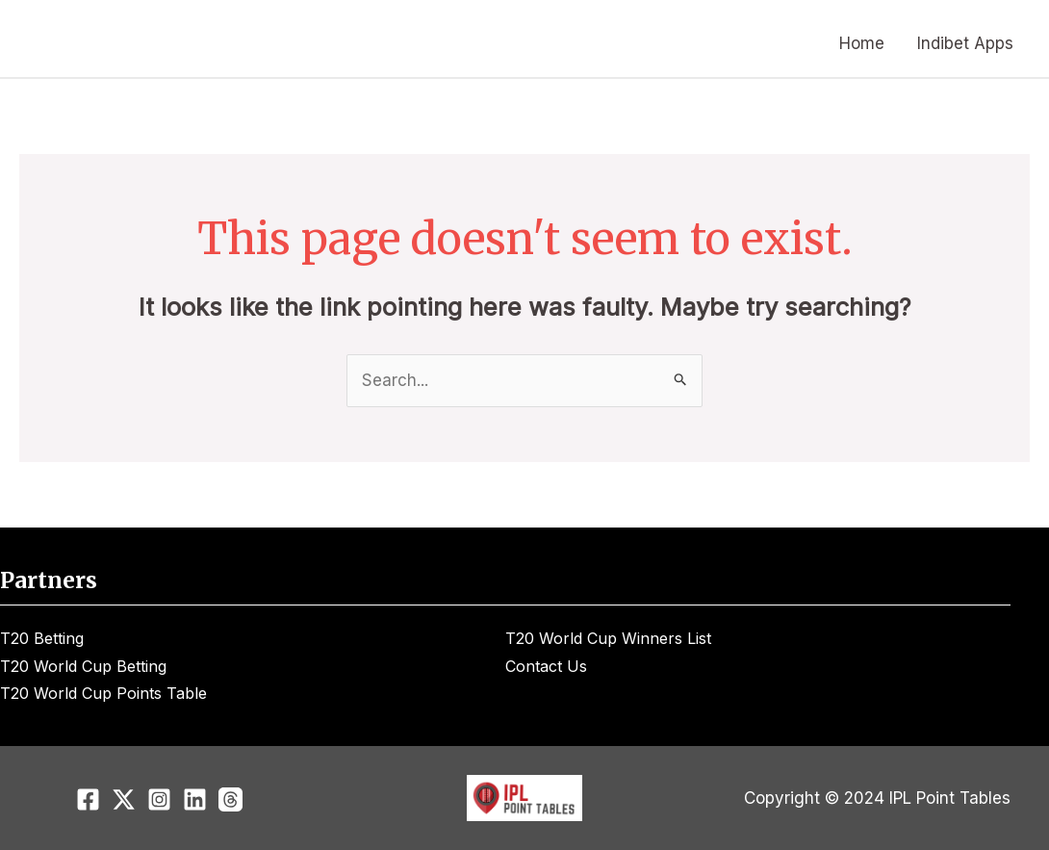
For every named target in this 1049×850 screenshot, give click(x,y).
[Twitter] (124, 799)
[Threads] (230, 799)
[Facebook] (88, 799)
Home (861, 43)
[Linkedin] (195, 799)
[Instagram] (159, 799)
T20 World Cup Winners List (608, 638)
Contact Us (546, 666)
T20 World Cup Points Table (103, 693)
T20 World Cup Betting (83, 666)
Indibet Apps (965, 43)
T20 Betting (42, 638)
